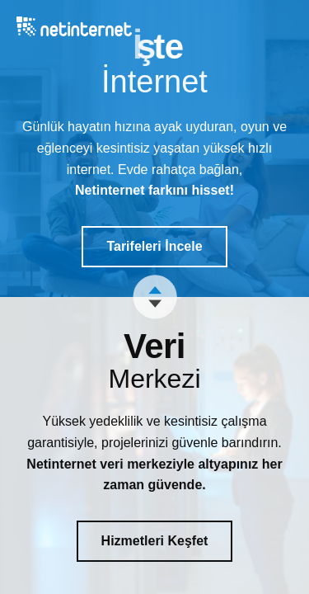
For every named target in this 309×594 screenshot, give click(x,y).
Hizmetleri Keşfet (154, 541)
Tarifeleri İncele (154, 246)
